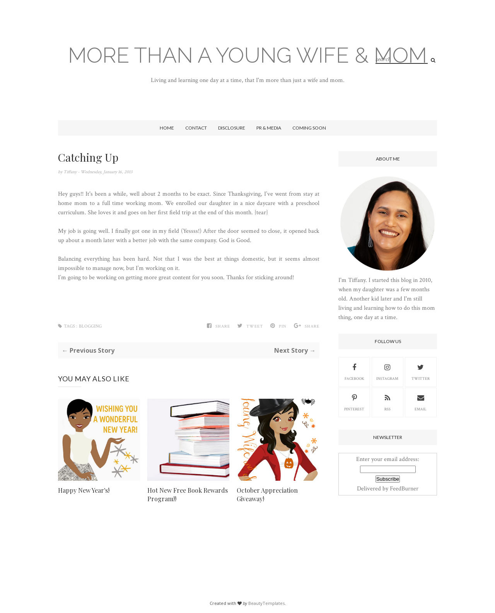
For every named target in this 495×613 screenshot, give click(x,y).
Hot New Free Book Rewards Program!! (187, 494)
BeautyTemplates (266, 603)
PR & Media (268, 128)
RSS (387, 402)
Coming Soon (309, 128)
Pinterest (354, 402)
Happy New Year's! (83, 490)
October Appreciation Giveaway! (267, 494)
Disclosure (231, 128)
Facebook (354, 371)
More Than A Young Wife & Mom (247, 55)
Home (167, 128)
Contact (196, 128)
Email (421, 402)
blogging (90, 326)
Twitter (420, 371)
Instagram (387, 371)
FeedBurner (404, 489)
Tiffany (70, 172)
